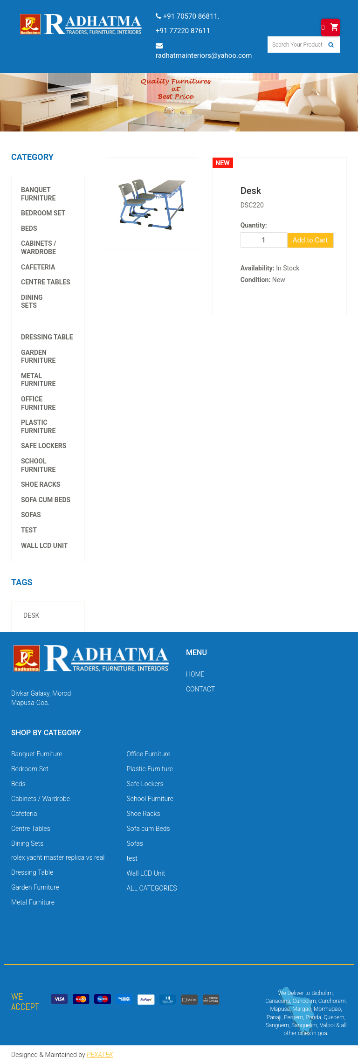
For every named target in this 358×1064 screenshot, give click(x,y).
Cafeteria (38, 267)
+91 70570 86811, (187, 16)
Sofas (31, 514)
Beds (29, 228)
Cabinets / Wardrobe (38, 248)
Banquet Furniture (38, 194)
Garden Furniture (38, 357)
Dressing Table (47, 337)
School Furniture (38, 465)
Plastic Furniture (38, 427)
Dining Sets (32, 302)
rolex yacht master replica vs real (48, 313)
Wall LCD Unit (44, 545)
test (29, 530)
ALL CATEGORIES (152, 888)
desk (31, 615)
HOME (195, 674)
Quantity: (254, 225)
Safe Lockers (43, 445)
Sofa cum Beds (45, 500)
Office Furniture (38, 403)
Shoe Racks (40, 484)
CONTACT (200, 689)
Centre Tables (45, 282)
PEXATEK (100, 1054)
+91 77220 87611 (183, 31)
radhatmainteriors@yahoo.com (204, 51)
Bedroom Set (43, 213)
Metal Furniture (38, 380)
